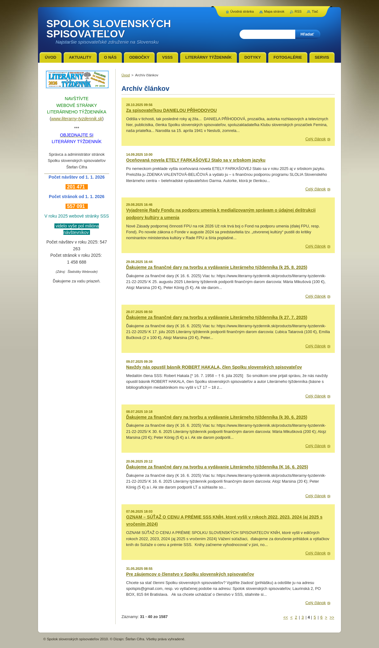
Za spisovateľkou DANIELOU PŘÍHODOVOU (171, 110)
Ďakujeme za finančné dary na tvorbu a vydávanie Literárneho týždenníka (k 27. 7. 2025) (216, 317)
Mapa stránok (274, 11)
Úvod (125, 75)
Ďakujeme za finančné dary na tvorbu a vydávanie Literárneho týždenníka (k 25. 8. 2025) (216, 267)
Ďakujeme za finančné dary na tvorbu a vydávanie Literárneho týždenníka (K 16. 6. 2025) (217, 466)
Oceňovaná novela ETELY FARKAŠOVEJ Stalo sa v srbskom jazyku (196, 160)
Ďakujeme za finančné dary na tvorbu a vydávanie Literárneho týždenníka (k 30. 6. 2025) (216, 417)
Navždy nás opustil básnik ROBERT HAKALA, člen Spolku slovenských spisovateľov (214, 367)
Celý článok (315, 139)
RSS (298, 11)
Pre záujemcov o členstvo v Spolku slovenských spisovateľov (190, 574)
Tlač (315, 11)
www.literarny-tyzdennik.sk (76, 118)
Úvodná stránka (242, 11)
